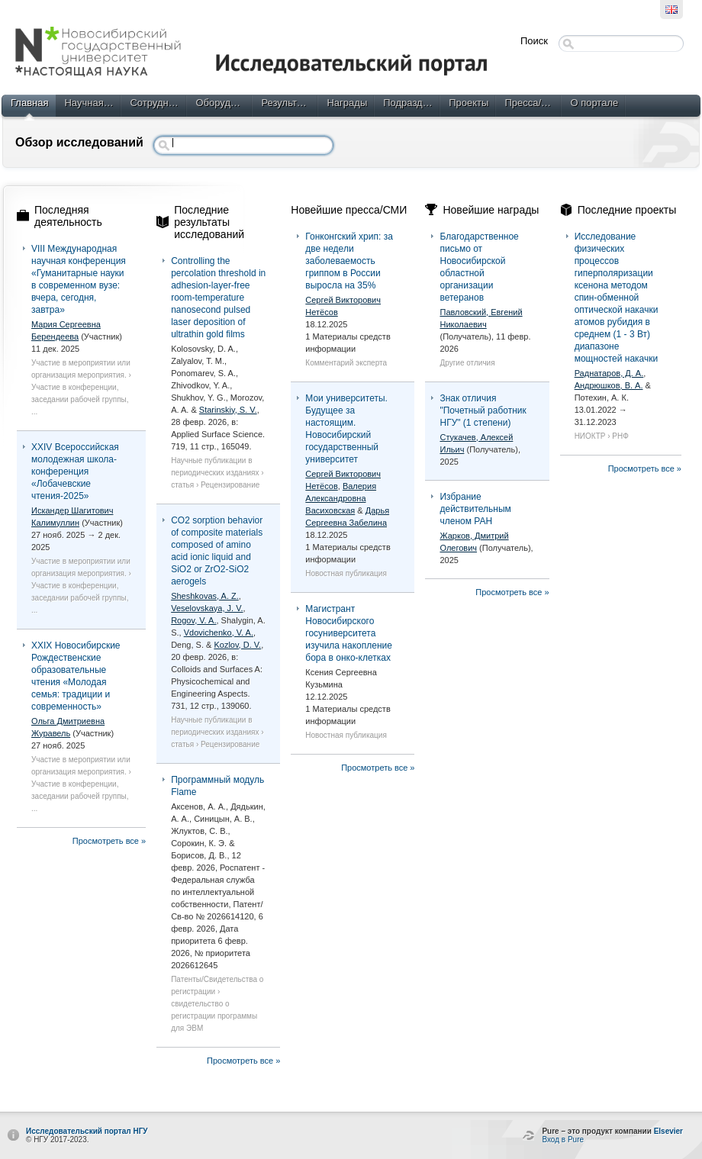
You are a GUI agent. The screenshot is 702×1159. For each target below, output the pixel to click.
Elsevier (668, 1131)
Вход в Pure (563, 1139)
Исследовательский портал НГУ (87, 1131)
